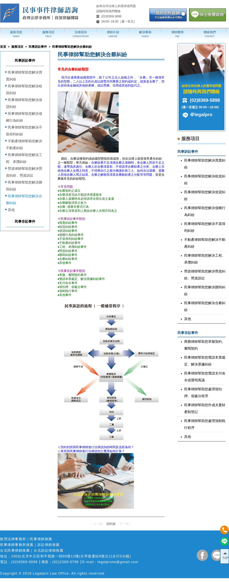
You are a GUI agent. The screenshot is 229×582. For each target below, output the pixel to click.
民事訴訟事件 (38, 46)
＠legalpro (201, 114)
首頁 (3, 46)
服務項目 (17, 46)
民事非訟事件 (25, 221)
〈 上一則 (95, 523)
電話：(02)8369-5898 (19, 562)
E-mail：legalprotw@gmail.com (110, 562)
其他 (11, 210)
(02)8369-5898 (108, 16)
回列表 (111, 523)
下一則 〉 (126, 523)
